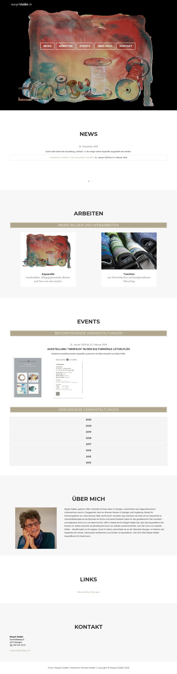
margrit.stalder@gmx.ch (20, 650)
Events (85, 46)
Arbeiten (65, 46)
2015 (88, 456)
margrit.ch (23, 6)
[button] (88, 181)
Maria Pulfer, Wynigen (88, 592)
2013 (88, 462)
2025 (88, 419)
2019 (88, 432)
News (47, 46)
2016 (88, 450)
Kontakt (125, 46)
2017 (88, 444)
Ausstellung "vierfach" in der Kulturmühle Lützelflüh (72, 157)
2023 (88, 426)
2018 (88, 438)
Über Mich (104, 46)
